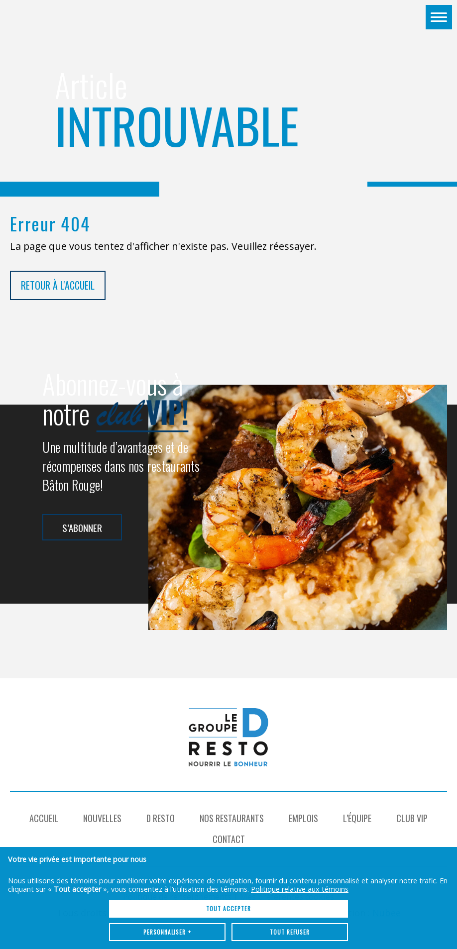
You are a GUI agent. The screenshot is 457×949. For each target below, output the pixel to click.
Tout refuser (290, 864)
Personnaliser (167, 864)
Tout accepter (228, 841)
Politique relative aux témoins (299, 821)
